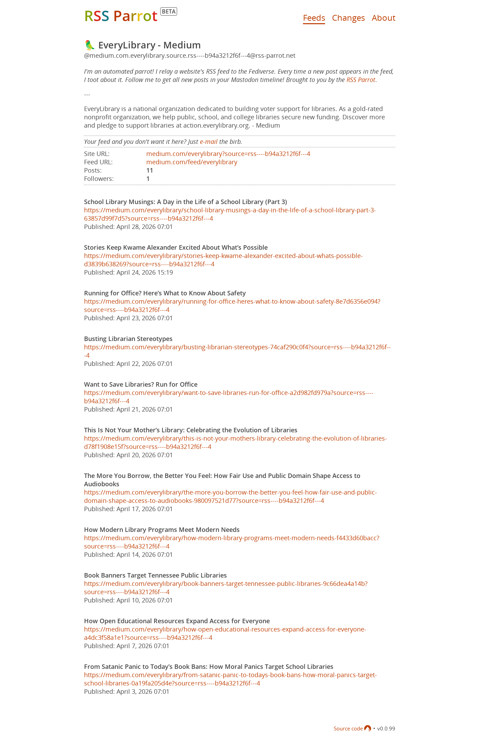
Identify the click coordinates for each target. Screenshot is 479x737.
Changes (348, 17)
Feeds (314, 17)
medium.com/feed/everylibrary (191, 162)
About (383, 17)
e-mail (209, 141)
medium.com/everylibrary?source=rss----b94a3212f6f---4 (228, 153)
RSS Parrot (361, 79)
